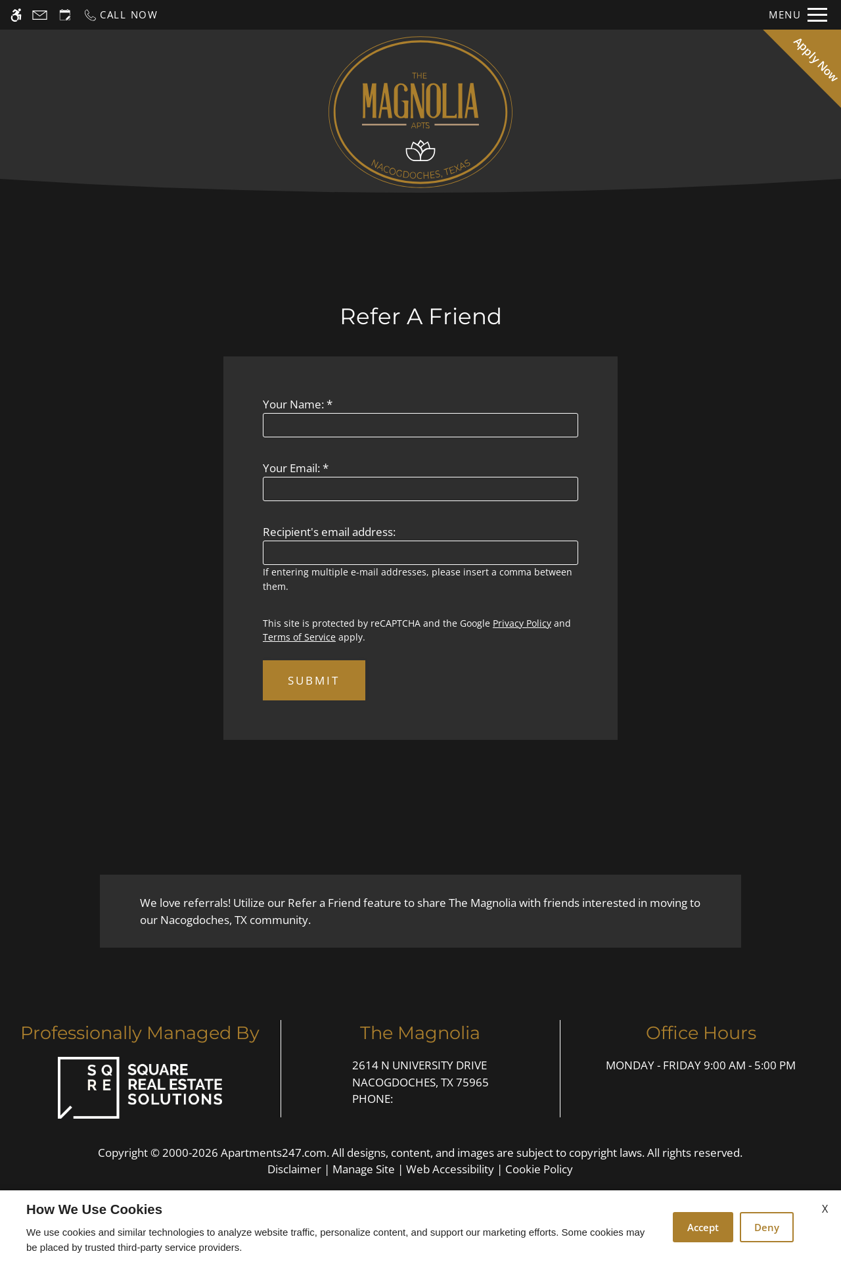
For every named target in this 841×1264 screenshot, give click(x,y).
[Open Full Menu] (798, 14)
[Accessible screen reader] (16, 14)
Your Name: (297, 404)
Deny (766, 1227)
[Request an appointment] (65, 14)
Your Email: (296, 467)
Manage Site (363, 1169)
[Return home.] (420, 112)
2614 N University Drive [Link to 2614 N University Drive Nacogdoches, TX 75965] (420, 1073)
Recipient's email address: (329, 531)
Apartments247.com (274, 1152)
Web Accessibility (450, 1169)
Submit (314, 680)
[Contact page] (40, 14)
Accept (703, 1227)
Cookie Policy (539, 1169)
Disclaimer (294, 1169)
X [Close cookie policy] (825, 1209)
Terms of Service (299, 637)
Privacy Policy (522, 623)
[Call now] (120, 14)
